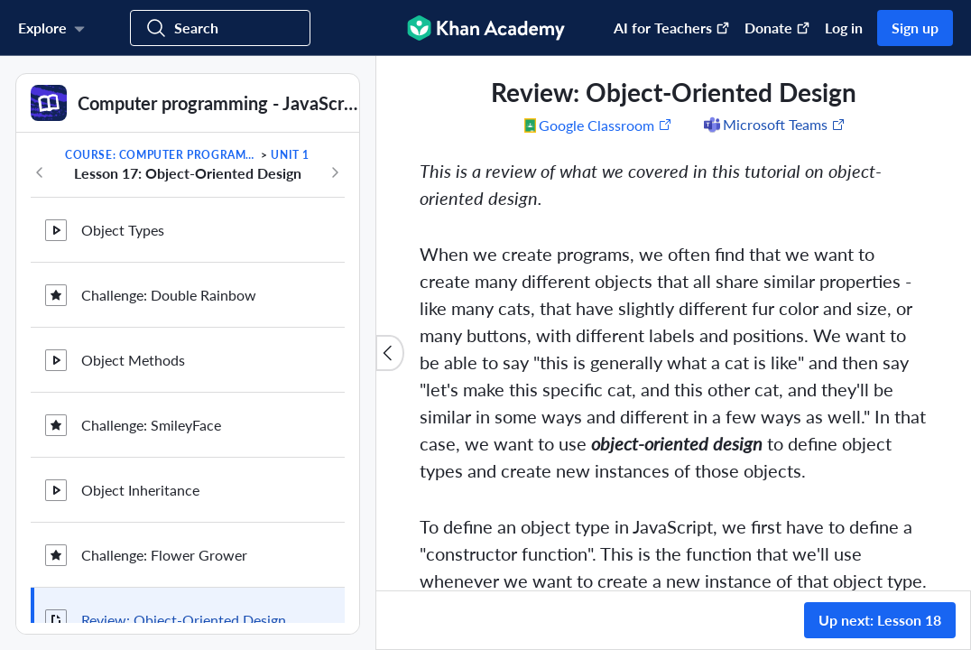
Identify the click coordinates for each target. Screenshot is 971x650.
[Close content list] (389, 353)
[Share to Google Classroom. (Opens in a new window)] (598, 124)
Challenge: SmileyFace (151, 395)
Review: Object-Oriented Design (183, 590)
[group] (673, 323)
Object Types (122, 200)
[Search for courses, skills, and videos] (220, 28)
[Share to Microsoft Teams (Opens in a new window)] (773, 124)
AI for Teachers (672, 27)
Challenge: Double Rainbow (168, 265)
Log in (844, 27)
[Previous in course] (40, 172)
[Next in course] (335, 172)
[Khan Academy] (486, 28)
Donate (777, 27)
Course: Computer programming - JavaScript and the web (161, 155)
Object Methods (133, 330)
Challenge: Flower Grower (164, 525)
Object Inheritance (140, 460)
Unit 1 (290, 155)
